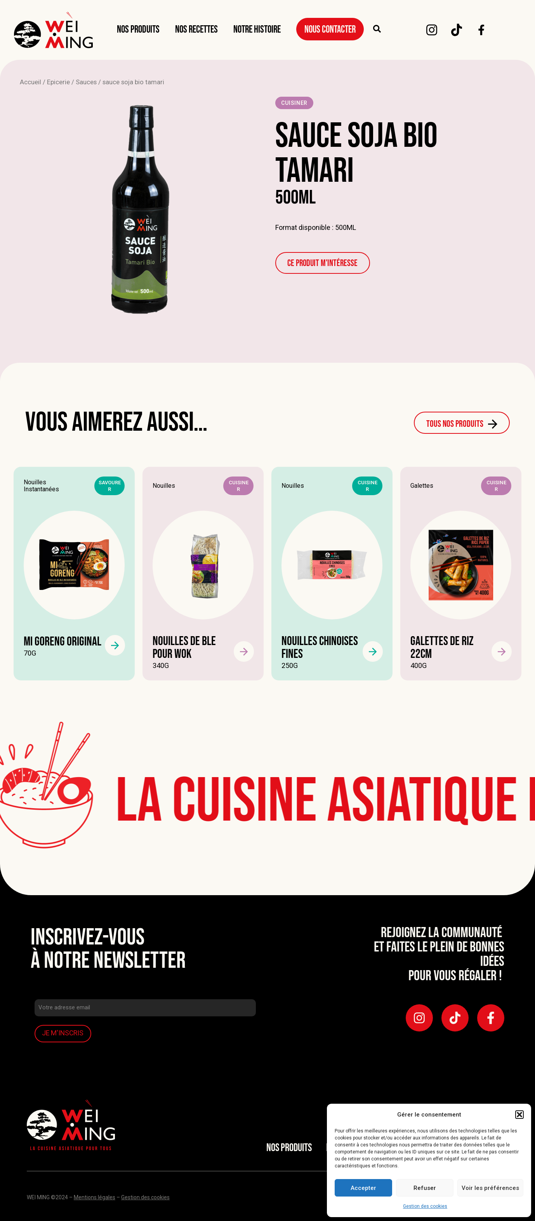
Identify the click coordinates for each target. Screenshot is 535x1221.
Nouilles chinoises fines (319, 648)
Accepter (363, 1187)
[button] (519, 1114)
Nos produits (138, 30)
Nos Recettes (196, 30)
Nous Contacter (330, 30)
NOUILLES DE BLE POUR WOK (184, 648)
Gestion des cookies (425, 1206)
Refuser (424, 1187)
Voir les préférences (490, 1187)
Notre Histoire (257, 30)
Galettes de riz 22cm (442, 648)
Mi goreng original (62, 641)
